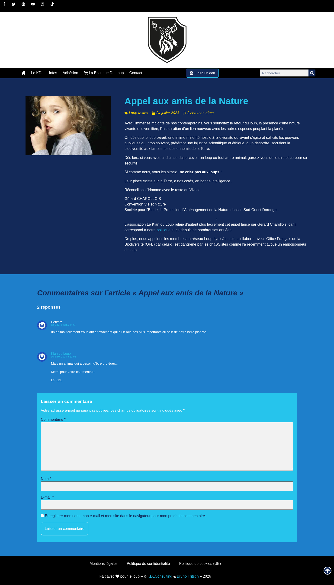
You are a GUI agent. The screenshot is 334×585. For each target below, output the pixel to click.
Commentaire (53, 419)
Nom (46, 479)
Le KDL (37, 73)
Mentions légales (103, 564)
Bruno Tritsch (188, 576)
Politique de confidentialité (148, 564)
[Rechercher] (311, 73)
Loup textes (138, 113)
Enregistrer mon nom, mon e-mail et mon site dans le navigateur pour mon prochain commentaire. (125, 516)
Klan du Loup (61, 353)
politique (163, 230)
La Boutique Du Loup (104, 73)
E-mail (47, 497)
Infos (53, 73)
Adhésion (70, 73)
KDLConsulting (160, 576)
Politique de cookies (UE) (200, 564)
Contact (135, 73)
